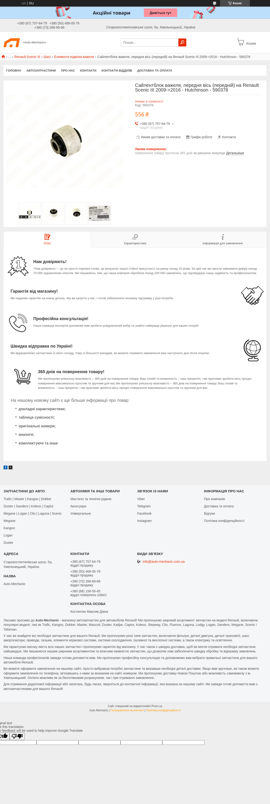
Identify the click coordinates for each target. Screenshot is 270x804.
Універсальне (80, 513)
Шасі (47, 57)
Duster (8, 542)
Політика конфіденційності (224, 521)
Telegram (144, 506)
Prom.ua (157, 706)
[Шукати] (182, 42)
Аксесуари (78, 506)
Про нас (68, 70)
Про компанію (214, 499)
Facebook (144, 513)
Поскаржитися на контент (127, 710)
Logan (8, 535)
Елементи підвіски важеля (74, 57)
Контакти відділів (116, 70)
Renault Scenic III (27, 57)
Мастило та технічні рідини (90, 499)
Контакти (88, 70)
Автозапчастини (41, 70)
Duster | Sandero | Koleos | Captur (28, 506)
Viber (141, 499)
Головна (13, 70)
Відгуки (209, 513)
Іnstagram (144, 521)
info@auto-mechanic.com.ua (163, 561)
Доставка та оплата (154, 70)
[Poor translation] (17, 736)
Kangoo (9, 528)
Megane (9, 521)
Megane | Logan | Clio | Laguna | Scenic (33, 513)
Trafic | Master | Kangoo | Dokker (27, 499)
